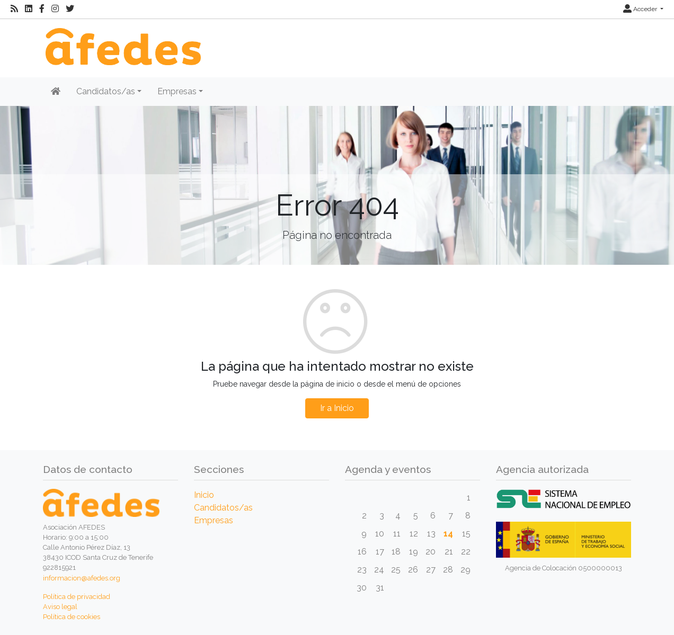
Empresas (213, 520)
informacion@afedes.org (81, 578)
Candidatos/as (223, 508)
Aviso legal (60, 607)
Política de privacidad (76, 597)
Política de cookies (71, 617)
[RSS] (14, 9)
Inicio (204, 495)
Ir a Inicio (337, 408)
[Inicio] (122, 41)
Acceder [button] (641, 9)
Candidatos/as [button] (105, 91)
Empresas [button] (177, 91)
